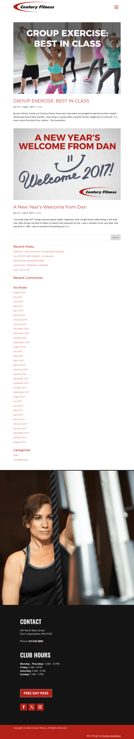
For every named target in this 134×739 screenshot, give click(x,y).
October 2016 (20, 437)
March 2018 (19, 365)
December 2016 (21, 432)
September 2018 (21, 342)
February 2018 (20, 369)
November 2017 (21, 383)
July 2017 (17, 401)
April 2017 (18, 414)
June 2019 (18, 301)
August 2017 (19, 396)
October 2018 (20, 337)
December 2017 (21, 378)
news (39, 106)
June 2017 (18, 405)
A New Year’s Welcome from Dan (50, 207)
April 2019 (18, 310)
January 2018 (19, 374)
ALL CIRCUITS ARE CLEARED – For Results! (33, 256)
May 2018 (18, 355)
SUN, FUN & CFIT (21, 269)
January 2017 (19, 428)
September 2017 (21, 392)
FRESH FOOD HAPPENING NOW (28, 260)
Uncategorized (20, 459)
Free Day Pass (36, 693)
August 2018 (19, 346)
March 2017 (19, 419)
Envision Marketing (111, 735)
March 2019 (19, 315)
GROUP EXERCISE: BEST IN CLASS (51, 101)
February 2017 (20, 423)
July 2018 (17, 351)
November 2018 (21, 333)
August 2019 (19, 292)
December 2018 (21, 328)
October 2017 (20, 387)
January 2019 (19, 324)
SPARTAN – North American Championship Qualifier (38, 251)
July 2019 (17, 297)
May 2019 (18, 306)
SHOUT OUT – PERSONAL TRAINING (30, 265)
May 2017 (18, 410)
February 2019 (20, 319)
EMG (18, 106)
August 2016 (19, 442)
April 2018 (18, 360)
